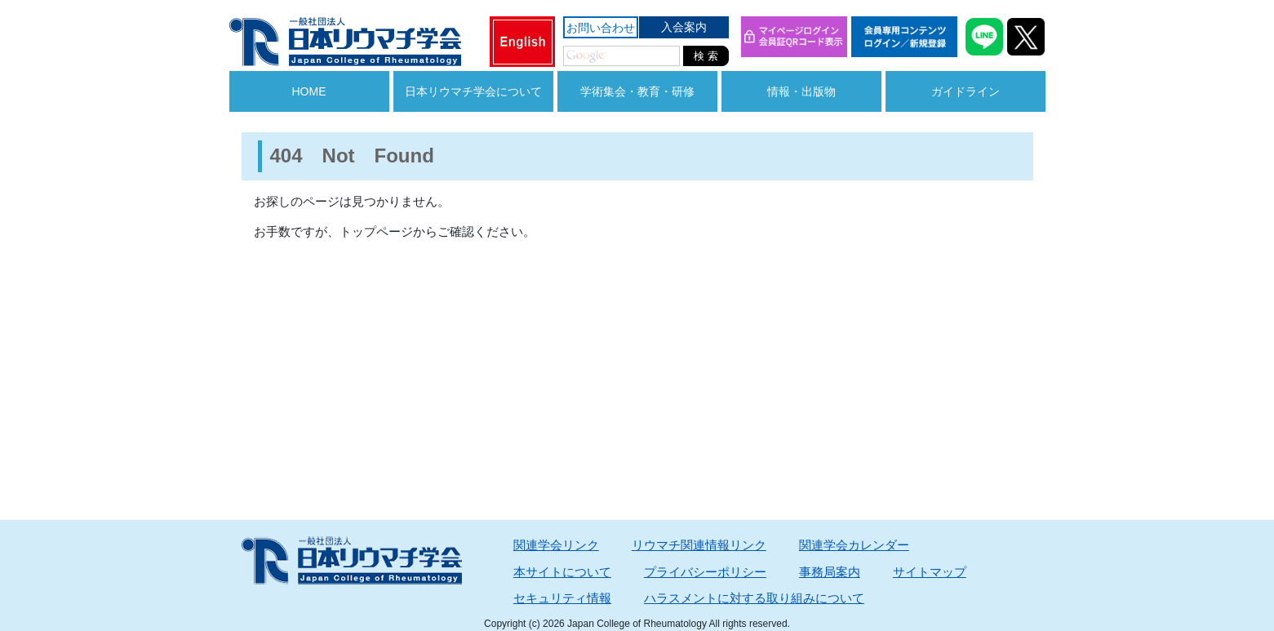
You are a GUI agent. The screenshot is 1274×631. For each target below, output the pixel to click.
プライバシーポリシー (705, 572)
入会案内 (684, 26)
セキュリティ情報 (562, 598)
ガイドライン (965, 91)
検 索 (706, 56)
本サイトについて (562, 572)
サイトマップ (929, 572)
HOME (309, 91)
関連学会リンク (556, 545)
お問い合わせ (600, 27)
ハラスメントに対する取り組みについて (754, 598)
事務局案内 (829, 572)
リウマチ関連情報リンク (699, 545)
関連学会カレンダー (854, 545)
